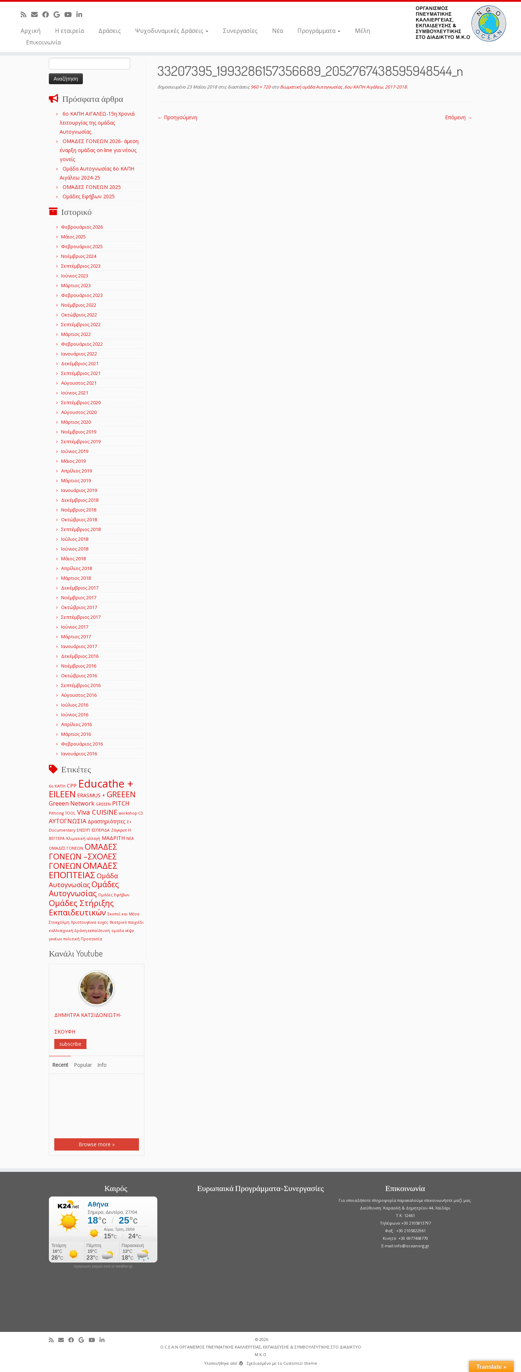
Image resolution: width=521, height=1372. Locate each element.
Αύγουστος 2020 (79, 412)
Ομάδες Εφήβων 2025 (89, 196)
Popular (83, 1064)
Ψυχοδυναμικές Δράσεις (171, 31)
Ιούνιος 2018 (74, 548)
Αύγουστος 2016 (79, 695)
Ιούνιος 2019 (74, 451)
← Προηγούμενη (177, 117)
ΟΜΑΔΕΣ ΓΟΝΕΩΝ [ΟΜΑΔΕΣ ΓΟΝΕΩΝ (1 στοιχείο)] (66, 848)
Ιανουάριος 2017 (79, 646)
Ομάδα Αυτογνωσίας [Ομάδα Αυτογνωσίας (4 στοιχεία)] (83, 880)
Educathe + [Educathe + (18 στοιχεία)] (106, 783)
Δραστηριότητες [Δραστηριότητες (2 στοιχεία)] (107, 821)
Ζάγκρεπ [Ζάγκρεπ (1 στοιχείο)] (119, 830)
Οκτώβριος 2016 (79, 675)
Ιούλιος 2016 (74, 705)
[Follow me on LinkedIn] (81, 14)
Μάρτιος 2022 (76, 334)
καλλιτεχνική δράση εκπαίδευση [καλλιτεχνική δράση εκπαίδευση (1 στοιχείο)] (79, 930)
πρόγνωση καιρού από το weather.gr (103, 1266)
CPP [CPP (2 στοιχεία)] (72, 785)
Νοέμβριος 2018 (78, 509)
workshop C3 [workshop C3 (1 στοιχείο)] (131, 813)
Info (102, 1064)
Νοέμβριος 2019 (78, 431)
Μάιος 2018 (73, 558)
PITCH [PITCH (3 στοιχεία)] (121, 803)
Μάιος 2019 (73, 461)
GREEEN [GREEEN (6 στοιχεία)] (121, 794)
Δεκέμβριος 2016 (79, 656)
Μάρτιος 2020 (76, 422)
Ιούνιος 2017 (74, 627)
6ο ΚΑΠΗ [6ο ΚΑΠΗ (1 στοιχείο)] (57, 786)
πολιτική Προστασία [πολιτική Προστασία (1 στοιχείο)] (82, 938)
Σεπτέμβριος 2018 (81, 529)
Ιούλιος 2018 (74, 539)
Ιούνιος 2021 (74, 392)
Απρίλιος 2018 (76, 568)
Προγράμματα (318, 31)
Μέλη (362, 31)
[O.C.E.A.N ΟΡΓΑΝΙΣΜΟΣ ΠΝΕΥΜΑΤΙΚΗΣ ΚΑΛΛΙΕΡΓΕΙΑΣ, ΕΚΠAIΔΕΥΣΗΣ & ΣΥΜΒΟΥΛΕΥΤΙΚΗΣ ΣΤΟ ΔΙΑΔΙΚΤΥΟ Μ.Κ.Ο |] (461, 23)
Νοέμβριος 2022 (78, 305)
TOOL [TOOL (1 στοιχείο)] (70, 813)
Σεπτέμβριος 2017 (81, 617)
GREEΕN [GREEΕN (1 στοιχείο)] (103, 804)
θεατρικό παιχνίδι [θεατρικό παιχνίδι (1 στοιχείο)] (127, 922)
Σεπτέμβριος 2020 (81, 402)
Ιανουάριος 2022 (79, 353)
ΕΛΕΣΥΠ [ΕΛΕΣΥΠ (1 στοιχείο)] (83, 830)
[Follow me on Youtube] (70, 14)
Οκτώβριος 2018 (79, 519)
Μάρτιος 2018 (76, 578)
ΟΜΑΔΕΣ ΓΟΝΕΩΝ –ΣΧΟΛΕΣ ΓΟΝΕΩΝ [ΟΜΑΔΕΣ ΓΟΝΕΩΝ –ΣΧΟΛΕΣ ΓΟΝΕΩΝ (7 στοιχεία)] (83, 856)
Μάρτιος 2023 (76, 285)
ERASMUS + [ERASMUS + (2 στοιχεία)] (91, 795)
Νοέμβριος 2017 (78, 597)
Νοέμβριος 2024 (78, 256)
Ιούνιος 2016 (74, 714)
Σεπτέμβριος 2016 (81, 685)
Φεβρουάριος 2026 (82, 227)
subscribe (70, 1043)
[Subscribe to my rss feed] (26, 14)
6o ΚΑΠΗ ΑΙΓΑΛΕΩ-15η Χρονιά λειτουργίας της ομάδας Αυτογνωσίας (97, 122)
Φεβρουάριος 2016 (82, 744)
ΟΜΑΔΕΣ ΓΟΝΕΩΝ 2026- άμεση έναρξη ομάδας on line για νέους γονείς (99, 150)
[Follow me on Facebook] (48, 14)
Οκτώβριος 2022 (79, 314)
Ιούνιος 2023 (74, 275)
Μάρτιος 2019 (76, 480)
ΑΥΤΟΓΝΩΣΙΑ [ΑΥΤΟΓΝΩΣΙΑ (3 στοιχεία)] (67, 821)
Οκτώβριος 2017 (79, 607)
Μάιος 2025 (73, 236)
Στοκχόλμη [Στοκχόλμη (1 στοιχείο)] (59, 922)
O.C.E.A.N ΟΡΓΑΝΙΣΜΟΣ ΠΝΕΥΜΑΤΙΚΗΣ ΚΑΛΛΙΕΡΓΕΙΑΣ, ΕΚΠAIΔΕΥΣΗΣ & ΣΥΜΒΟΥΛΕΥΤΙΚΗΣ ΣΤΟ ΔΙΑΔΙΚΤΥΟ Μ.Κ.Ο (260, 1350)
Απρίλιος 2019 (76, 470)
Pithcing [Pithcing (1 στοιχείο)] (56, 813)
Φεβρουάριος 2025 (82, 246)
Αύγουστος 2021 (79, 383)
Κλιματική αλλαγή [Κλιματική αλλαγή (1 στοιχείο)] (83, 838)
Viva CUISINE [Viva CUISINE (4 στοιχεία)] (97, 811)
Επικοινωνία (43, 42)
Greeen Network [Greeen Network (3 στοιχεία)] (71, 803)
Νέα (277, 31)
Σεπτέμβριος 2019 (81, 441)
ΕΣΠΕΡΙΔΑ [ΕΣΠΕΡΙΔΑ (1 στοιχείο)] (101, 830)
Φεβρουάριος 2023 (82, 295)
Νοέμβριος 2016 (78, 666)
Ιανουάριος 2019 (79, 490)
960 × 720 (260, 87)
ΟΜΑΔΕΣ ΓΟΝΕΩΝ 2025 (92, 187)
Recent (60, 1064)
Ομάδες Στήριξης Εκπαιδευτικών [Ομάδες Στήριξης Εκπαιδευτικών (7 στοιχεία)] (81, 907)
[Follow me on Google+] (59, 14)
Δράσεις (109, 31)
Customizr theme (300, 1363)
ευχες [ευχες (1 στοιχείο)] (103, 922)
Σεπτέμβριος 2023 (81, 266)
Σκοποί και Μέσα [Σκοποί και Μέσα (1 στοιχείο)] (123, 913)
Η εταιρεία (69, 31)
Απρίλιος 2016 (76, 724)
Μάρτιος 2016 (76, 734)
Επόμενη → (458, 117)
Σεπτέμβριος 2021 (81, 373)
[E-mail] (36, 14)
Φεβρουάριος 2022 (82, 344)
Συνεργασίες (240, 31)
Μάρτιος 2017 (76, 636)
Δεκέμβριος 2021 (79, 363)
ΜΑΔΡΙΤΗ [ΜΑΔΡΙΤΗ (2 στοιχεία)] (113, 837)
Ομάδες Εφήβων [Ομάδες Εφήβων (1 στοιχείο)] (113, 894)
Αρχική (31, 31)
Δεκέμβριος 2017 (79, 587)
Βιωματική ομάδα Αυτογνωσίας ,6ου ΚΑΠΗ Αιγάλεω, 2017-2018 (343, 87)
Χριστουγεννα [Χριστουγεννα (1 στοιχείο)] (83, 922)
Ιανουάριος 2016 (79, 753)
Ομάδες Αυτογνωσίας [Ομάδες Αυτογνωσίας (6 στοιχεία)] (84, 888)
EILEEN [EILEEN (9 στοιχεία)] (62, 794)
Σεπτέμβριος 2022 (81, 324)
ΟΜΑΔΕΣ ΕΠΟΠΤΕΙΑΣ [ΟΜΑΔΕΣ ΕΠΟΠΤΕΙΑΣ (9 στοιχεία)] (83, 870)
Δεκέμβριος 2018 (79, 500)
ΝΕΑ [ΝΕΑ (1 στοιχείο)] (130, 838)
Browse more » (97, 1144)
